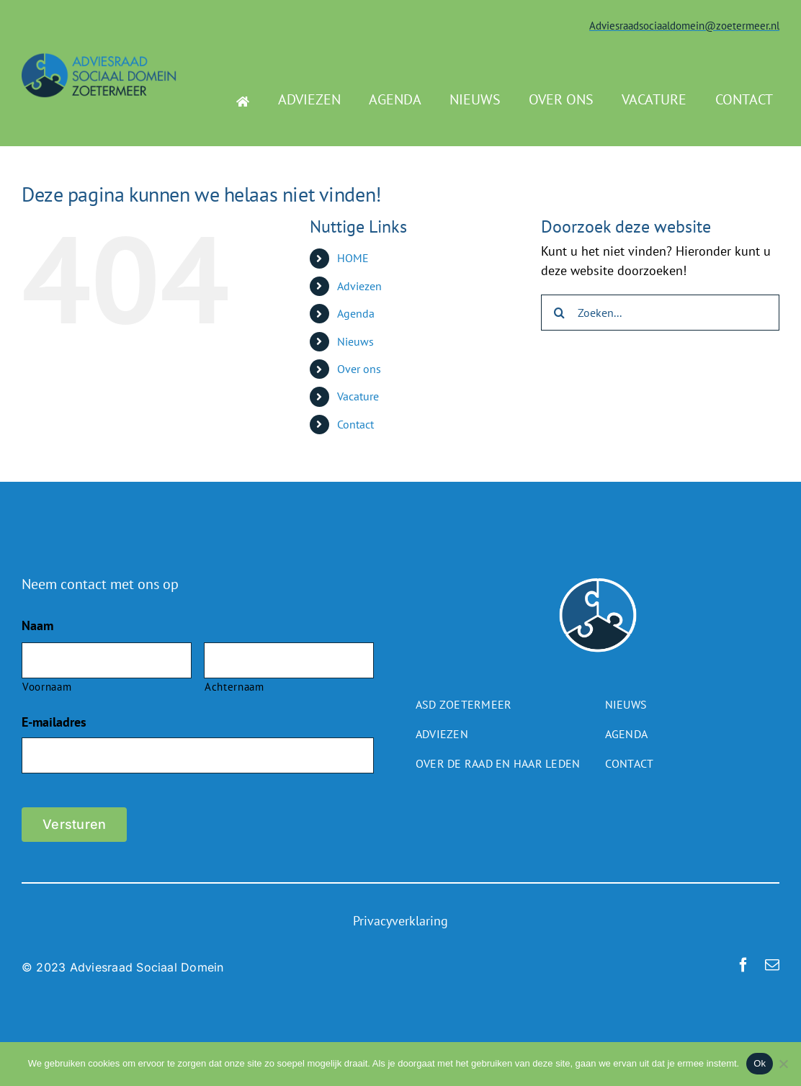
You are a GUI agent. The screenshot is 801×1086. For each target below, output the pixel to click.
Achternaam (234, 687)
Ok (759, 1063)
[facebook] (743, 965)
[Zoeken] (559, 313)
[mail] (772, 965)
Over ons (359, 369)
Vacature (358, 396)
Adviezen (359, 286)
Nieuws (355, 341)
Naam (37, 625)
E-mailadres (54, 722)
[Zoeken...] (660, 313)
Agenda (356, 313)
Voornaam (46, 687)
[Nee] (783, 1063)
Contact (355, 424)
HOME (353, 258)
